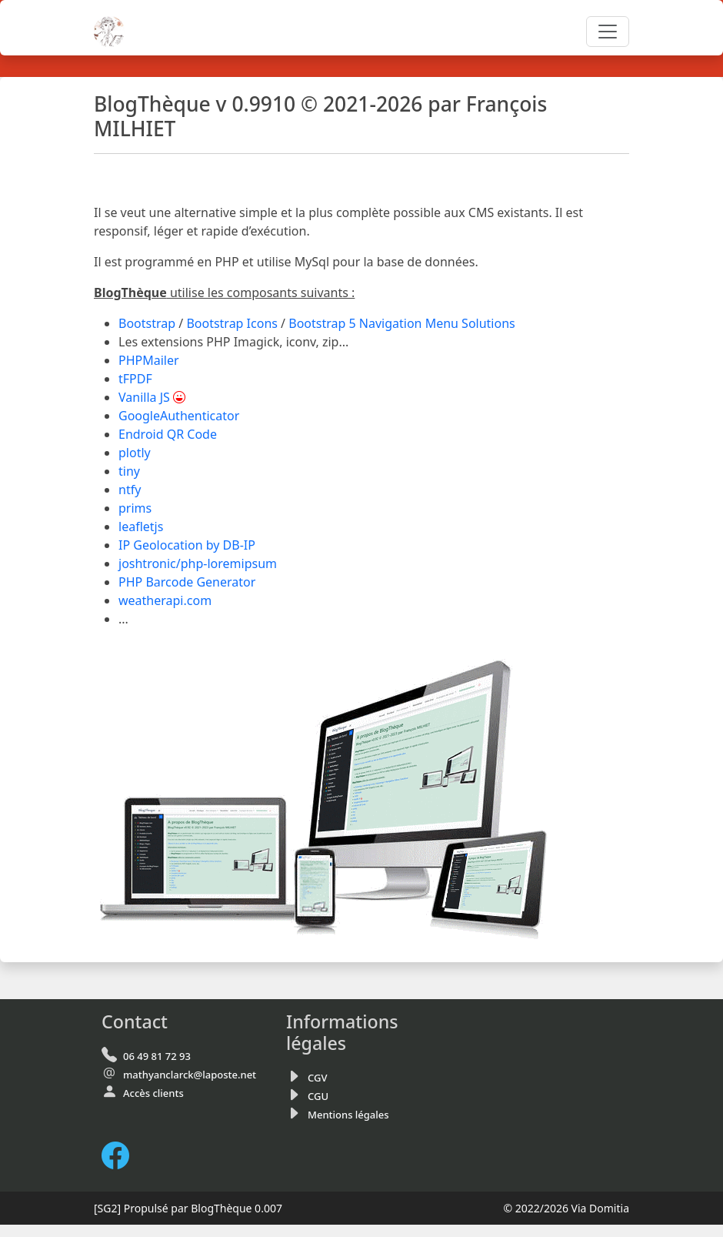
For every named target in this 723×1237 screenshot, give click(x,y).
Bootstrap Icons (232, 323)
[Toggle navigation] (607, 31)
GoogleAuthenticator (178, 415)
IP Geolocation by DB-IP (186, 545)
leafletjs (140, 526)
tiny (129, 471)
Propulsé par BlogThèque (188, 1208)
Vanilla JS (144, 397)
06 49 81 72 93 (157, 1056)
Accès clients (153, 1093)
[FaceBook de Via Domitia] (122, 1155)
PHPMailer (148, 360)
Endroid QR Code (167, 434)
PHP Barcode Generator (186, 581)
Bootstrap (146, 323)
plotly (134, 452)
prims (135, 508)
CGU (318, 1096)
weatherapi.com (165, 600)
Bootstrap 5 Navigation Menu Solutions (401, 323)
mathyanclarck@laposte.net (189, 1075)
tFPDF (135, 378)
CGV (317, 1078)
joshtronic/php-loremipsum (197, 563)
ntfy (129, 489)
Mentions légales (348, 1115)
